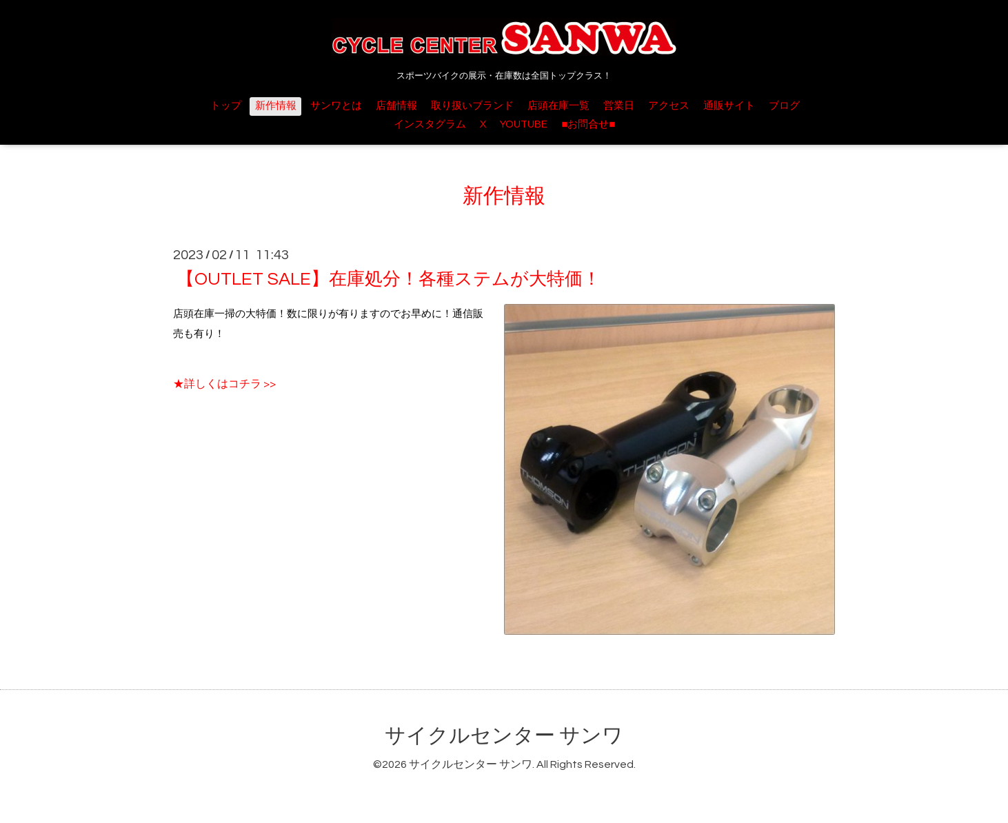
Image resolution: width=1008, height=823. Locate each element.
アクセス (668, 106)
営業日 (618, 106)
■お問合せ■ (588, 124)
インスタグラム (430, 124)
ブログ (784, 106)
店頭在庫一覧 (558, 106)
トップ (225, 106)
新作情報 (275, 106)
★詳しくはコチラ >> (224, 383)
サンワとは (336, 106)
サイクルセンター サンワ (504, 735)
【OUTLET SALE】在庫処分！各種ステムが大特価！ (389, 279)
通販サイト (729, 106)
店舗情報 (396, 106)
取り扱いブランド (472, 106)
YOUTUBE (523, 124)
